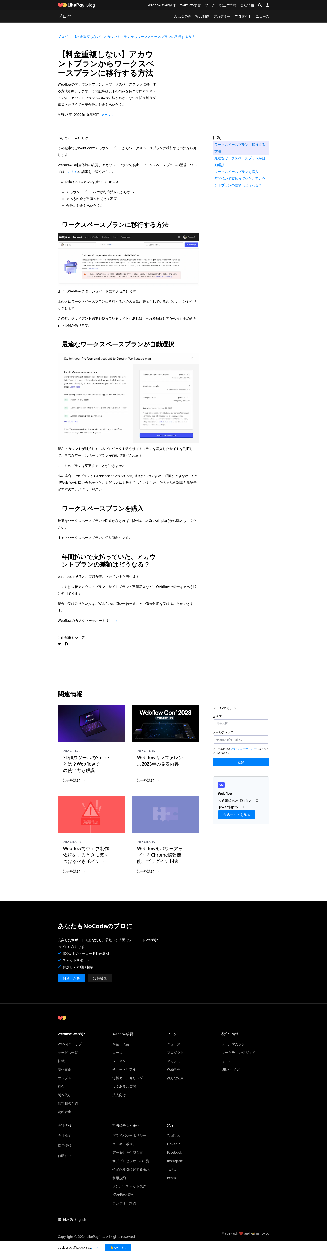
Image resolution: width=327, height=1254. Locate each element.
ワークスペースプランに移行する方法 (239, 148)
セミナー (228, 1061)
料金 (61, 1086)
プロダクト (243, 16)
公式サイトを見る (236, 814)
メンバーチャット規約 (129, 1186)
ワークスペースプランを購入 (236, 171)
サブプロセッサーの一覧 (131, 1161)
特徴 (61, 1061)
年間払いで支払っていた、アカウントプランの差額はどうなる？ (239, 182)
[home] (71, 5)
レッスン (119, 1061)
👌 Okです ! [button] (118, 1248)
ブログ (210, 5)
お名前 (217, 716)
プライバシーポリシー (243, 748)
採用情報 (64, 1145)
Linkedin (173, 1144)
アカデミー (221, 16)
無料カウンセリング (127, 1078)
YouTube (174, 1135)
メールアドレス (223, 732)
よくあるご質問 (124, 1086)
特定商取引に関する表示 (131, 1169)
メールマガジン (233, 1044)
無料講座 (100, 978)
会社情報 (247, 5)
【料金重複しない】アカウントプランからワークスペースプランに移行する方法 (134, 36)
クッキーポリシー (125, 1144)
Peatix (172, 1177)
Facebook (174, 1152)
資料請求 (64, 1111)
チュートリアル (124, 1069)
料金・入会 (71, 978)
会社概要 (64, 1135)
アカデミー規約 (124, 1203)
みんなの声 (182, 16)
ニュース (262, 16)
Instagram (175, 1161)
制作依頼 (64, 1095)
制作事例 (64, 1069)
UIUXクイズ (230, 1069)
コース (117, 1052)
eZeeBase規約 (123, 1194)
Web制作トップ (70, 1044)
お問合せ (64, 1155)
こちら (73, 171)
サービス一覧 (68, 1052)
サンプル (64, 1078)
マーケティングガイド (238, 1052)
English (80, 1219)
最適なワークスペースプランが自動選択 (239, 161)
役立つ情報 (227, 5)
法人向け (119, 1095)
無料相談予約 (68, 1103)
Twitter (172, 1169)
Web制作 (202, 16)
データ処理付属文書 (127, 1152)
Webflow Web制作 (161, 5)
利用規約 (119, 1177)
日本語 (68, 1219)
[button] (260, 5)
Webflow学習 (190, 5)
